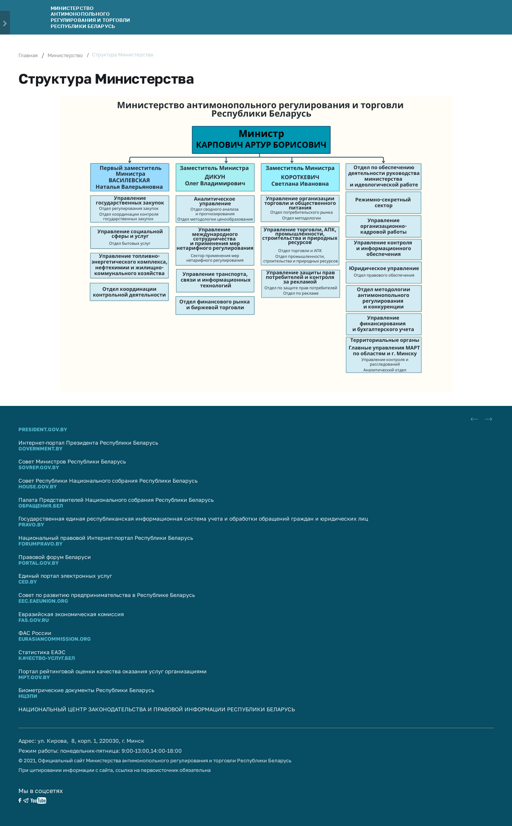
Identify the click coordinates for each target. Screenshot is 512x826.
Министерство (65, 55)
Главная (28, 55)
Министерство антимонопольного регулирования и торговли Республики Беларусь (90, 17)
